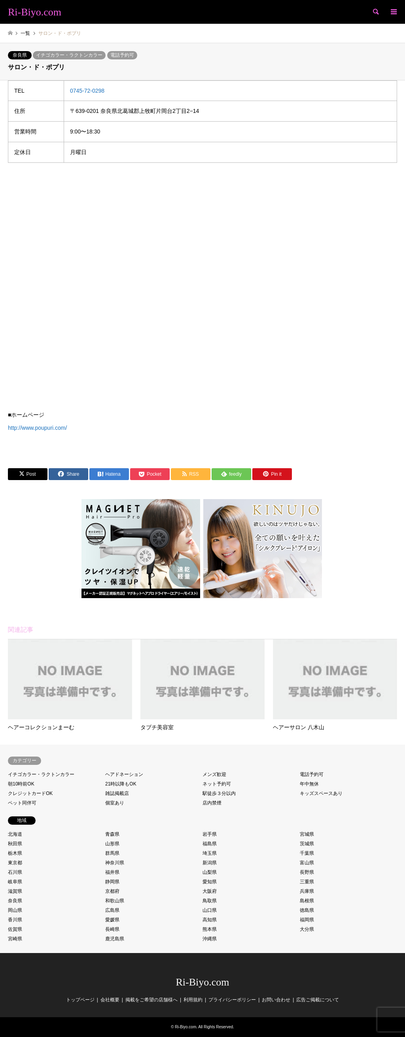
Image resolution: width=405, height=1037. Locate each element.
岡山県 (15, 910)
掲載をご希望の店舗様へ (151, 1000)
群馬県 (112, 853)
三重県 (307, 881)
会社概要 (109, 1000)
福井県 (112, 872)
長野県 (307, 872)
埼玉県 (209, 853)
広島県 (112, 910)
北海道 (15, 834)
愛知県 (209, 881)
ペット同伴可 (22, 803)
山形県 (112, 843)
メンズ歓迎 (214, 774)
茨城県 (307, 843)
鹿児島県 (114, 939)
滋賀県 (15, 891)
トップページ (80, 1000)
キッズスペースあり (321, 793)
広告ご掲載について (317, 1000)
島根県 (307, 901)
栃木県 (15, 853)
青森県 (112, 834)
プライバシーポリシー (232, 1000)
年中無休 (309, 784)
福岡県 (307, 920)
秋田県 (15, 843)
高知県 (209, 920)
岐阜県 (15, 881)
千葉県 (307, 853)
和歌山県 (114, 901)
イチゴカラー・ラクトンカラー (69, 55)
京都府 (112, 891)
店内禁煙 (211, 803)
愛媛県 (112, 920)
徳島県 (307, 910)
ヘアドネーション (124, 774)
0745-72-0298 (87, 91)
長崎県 (112, 929)
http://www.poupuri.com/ (37, 428)
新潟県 (209, 862)
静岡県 (112, 881)
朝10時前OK (21, 784)
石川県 (15, 872)
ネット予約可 (216, 784)
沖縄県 (209, 939)
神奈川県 (114, 862)
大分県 (307, 929)
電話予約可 (122, 55)
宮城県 (307, 834)
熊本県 (209, 929)
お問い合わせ (276, 1000)
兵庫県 (307, 891)
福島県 (209, 843)
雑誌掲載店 (117, 793)
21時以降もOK (120, 784)
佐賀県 (15, 929)
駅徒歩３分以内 (219, 793)
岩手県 (209, 834)
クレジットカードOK (30, 793)
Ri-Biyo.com (202, 982)
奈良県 (20, 55)
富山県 (307, 862)
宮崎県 (15, 939)
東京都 (15, 862)
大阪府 (209, 891)
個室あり (114, 803)
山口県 (209, 910)
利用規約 (193, 1000)
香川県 (15, 920)
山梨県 (209, 872)
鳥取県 (209, 901)
